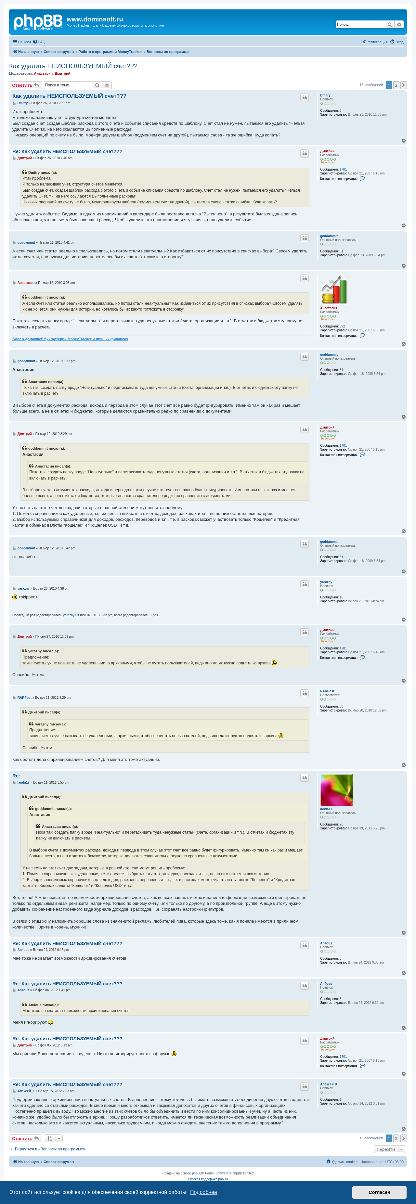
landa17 (326, 809)
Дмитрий (62, 73)
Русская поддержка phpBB (208, 1179)
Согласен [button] (379, 1192)
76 (341, 824)
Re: (16, 775)
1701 (343, 169)
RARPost (327, 691)
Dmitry (325, 95)
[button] (403, 85)
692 (342, 326)
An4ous (326, 943)
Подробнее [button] (203, 1192)
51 (341, 251)
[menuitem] (39, 42)
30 (341, 706)
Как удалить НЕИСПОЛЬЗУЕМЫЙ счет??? (73, 66)
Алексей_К (328, 1084)
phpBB (197, 1173)
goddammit (329, 236)
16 (341, 597)
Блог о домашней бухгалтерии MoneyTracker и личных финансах (70, 339)
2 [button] (396, 85)
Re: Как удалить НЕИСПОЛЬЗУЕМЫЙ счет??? (67, 151)
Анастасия (43, 73)
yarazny (326, 582)
